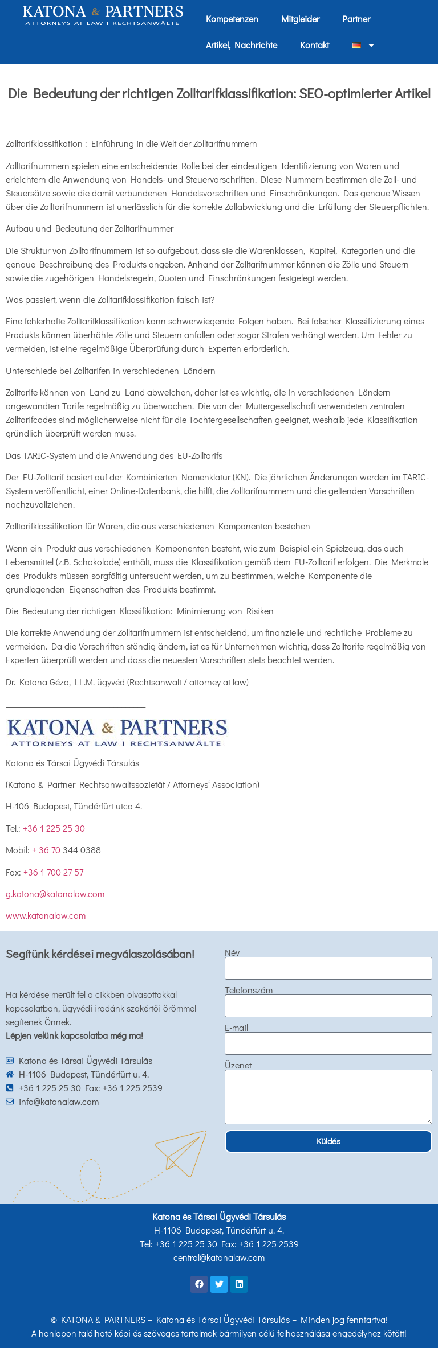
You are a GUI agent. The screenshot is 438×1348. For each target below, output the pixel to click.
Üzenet (238, 1065)
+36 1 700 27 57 (53, 872)
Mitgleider (300, 18)
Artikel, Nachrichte (241, 45)
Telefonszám (249, 989)
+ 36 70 (47, 850)
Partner (356, 18)
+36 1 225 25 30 (54, 828)
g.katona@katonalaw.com (55, 893)
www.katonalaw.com (46, 915)
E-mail (236, 1027)
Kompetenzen (232, 18)
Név (232, 952)
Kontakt (314, 45)
